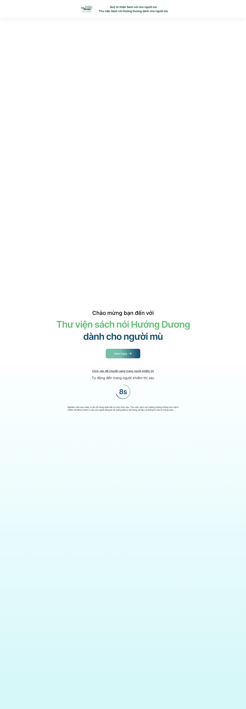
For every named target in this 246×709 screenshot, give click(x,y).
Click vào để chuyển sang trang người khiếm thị (123, 371)
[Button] (123, 353)
